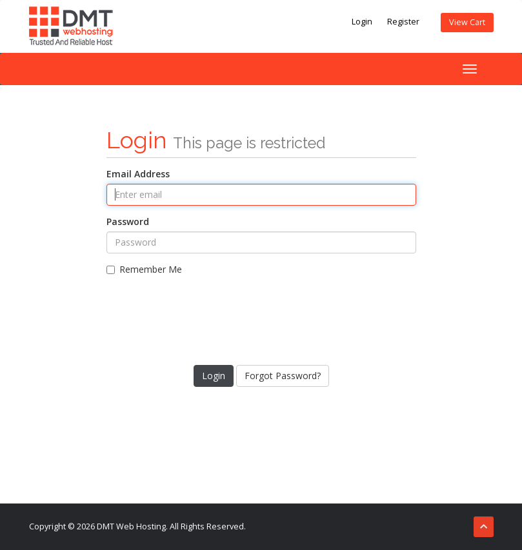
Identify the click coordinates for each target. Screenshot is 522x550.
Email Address (138, 174)
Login (362, 21)
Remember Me (144, 269)
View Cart (467, 22)
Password (127, 221)
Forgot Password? (283, 375)
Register (403, 21)
